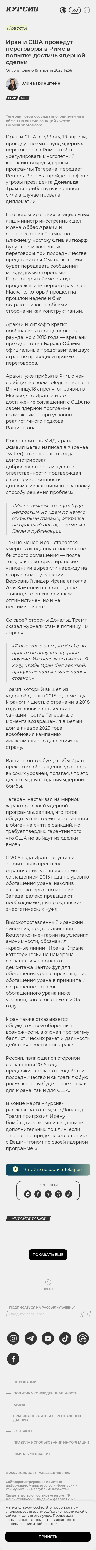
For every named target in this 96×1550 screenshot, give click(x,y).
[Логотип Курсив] (22, 9)
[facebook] (13, 1359)
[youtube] (48, 1338)
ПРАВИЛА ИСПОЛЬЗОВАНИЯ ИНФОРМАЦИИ (51, 1442)
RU (75, 10)
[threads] (83, 1338)
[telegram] (31, 1338)
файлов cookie (48, 1524)
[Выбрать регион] (63, 10)
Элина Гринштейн (40, 83)
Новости (17, 28)
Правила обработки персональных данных (47, 1418)
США (24, 98)
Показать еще (48, 1254)
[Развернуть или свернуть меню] (86, 10)
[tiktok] (65, 1338)
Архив (19, 1405)
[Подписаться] (86, 1314)
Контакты (23, 1431)
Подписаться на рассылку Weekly (42, 1307)
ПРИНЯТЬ (48, 1536)
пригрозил (35, 1116)
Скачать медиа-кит (32, 1454)
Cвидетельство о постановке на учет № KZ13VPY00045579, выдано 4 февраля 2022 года (40, 1499)
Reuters (15, 176)
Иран (12, 98)
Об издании (25, 1382)
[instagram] (13, 1338)
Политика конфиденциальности (46, 1393)
